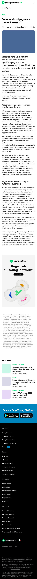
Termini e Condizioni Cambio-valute (21, 343)
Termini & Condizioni (7, 567)
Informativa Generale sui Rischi (17, 332)
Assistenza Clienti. (15, 569)
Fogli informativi (6, 561)
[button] (18, 281)
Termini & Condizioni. (18, 561)
